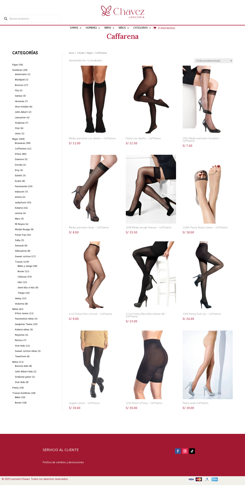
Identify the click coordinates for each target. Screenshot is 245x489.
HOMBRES (91, 27)
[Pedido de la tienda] (213, 71)
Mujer (90, 63)
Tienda (80, 63)
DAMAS (74, 27)
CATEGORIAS (140, 27)
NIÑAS (107, 27)
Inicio (71, 63)
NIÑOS (122, 27)
